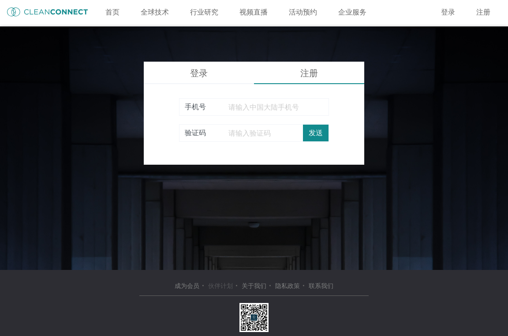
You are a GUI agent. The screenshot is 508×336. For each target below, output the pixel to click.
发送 (316, 133)
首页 (112, 12)
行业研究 (204, 12)
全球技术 (155, 12)
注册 (483, 12)
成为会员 (187, 285)
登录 (448, 12)
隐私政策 (287, 285)
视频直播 (253, 12)
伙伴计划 (220, 285)
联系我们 (321, 285)
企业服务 (352, 12)
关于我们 (254, 285)
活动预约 (303, 12)
